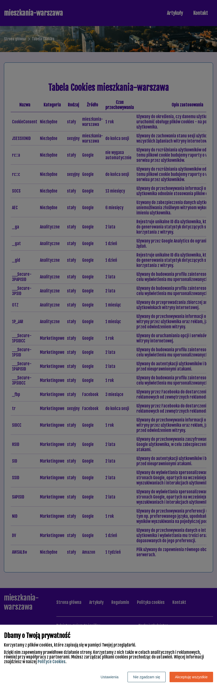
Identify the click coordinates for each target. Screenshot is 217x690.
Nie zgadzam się (146, 677)
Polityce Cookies (51, 661)
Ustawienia (109, 677)
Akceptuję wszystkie (191, 677)
